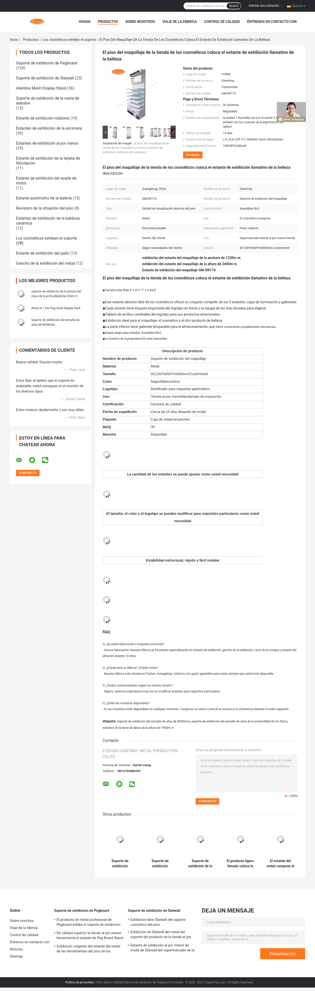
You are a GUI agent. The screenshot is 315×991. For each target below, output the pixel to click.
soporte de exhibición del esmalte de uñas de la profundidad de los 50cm (239, 721)
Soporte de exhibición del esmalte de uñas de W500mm (153, 721)
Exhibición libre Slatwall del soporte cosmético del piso (158, 922)
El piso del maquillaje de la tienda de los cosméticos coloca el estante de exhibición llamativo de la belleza (136, 148)
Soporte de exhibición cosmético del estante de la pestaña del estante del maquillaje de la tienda (160, 863)
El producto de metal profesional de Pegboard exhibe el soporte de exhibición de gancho (89, 923)
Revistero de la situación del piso (44, 208)
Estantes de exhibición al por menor (47, 143)
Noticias (16, 949)
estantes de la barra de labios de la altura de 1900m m (138, 728)
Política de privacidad (79, 982)
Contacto (192, 155)
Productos (108, 22)
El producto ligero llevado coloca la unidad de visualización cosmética (240, 863)
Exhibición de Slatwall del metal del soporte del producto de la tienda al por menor (160, 935)
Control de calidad (222, 22)
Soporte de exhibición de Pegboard (46, 63)
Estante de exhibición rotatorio (42, 118)
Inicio (14, 40)
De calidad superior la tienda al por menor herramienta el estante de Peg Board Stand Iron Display (90, 936)
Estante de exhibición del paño (42, 253)
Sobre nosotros (140, 22)
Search (233, 6)
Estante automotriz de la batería (44, 198)
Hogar (84, 22)
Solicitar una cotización (264, 5)
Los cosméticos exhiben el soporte (69, 40)
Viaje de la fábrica (179, 22)
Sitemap (16, 956)
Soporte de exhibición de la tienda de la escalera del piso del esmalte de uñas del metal (200, 863)
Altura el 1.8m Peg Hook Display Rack (55, 308)
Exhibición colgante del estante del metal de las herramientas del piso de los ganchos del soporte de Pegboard (88, 949)
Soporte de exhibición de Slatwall (45, 78)
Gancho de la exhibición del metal (45, 263)
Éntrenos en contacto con (272, 22)
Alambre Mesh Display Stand (41, 88)
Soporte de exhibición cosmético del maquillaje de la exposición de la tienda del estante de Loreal (120, 863)
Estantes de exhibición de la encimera (49, 128)
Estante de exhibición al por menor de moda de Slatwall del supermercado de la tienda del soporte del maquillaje (162, 948)
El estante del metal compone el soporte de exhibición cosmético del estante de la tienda (280, 863)
